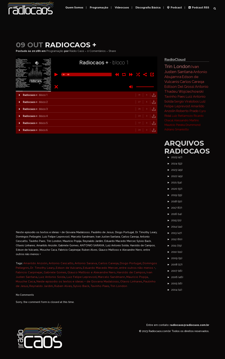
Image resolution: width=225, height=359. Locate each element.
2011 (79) (176, 245)
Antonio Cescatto (61, 263)
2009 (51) (176, 258)
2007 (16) (176, 270)
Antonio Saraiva (86, 263)
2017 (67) (176, 207)
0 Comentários (96, 51)
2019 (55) (176, 195)
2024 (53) (176, 163)
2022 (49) (177, 176)
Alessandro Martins (186, 120)
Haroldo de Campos (131, 272)
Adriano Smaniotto (176, 129)
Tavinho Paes (100, 286)
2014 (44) (176, 226)
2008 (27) (176, 264)
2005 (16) (176, 283)
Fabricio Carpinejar (29, 272)
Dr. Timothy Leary (42, 267)
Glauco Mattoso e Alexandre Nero (92, 272)
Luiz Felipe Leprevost (82, 277)
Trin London (118, 286)
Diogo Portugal (131, 263)
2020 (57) (176, 188)
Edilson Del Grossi (179, 86)
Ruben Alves (63, 286)
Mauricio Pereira (174, 125)
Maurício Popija (137, 277)
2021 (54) (176, 182)
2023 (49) (177, 169)
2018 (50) (176, 201)
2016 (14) (176, 214)
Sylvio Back (81, 286)
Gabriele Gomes (55, 272)
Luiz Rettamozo (182, 115)
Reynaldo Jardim (41, 286)
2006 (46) (177, 277)
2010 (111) (176, 251)
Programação (54, 51)
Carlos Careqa (108, 263)
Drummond (192, 125)
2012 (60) (176, 239)
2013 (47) (176, 233)
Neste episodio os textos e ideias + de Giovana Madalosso (78, 281)
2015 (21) (176, 220)
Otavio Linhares (131, 281)
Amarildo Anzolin (35, 263)
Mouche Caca (25, 281)
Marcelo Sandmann (111, 277)
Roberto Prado (187, 111)
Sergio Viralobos (186, 101)
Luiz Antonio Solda (52, 277)
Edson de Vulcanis (69, 267)
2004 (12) (176, 289)
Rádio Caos (76, 51)
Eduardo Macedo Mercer (100, 267)
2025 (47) (176, 157)
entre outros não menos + (137, 267)
